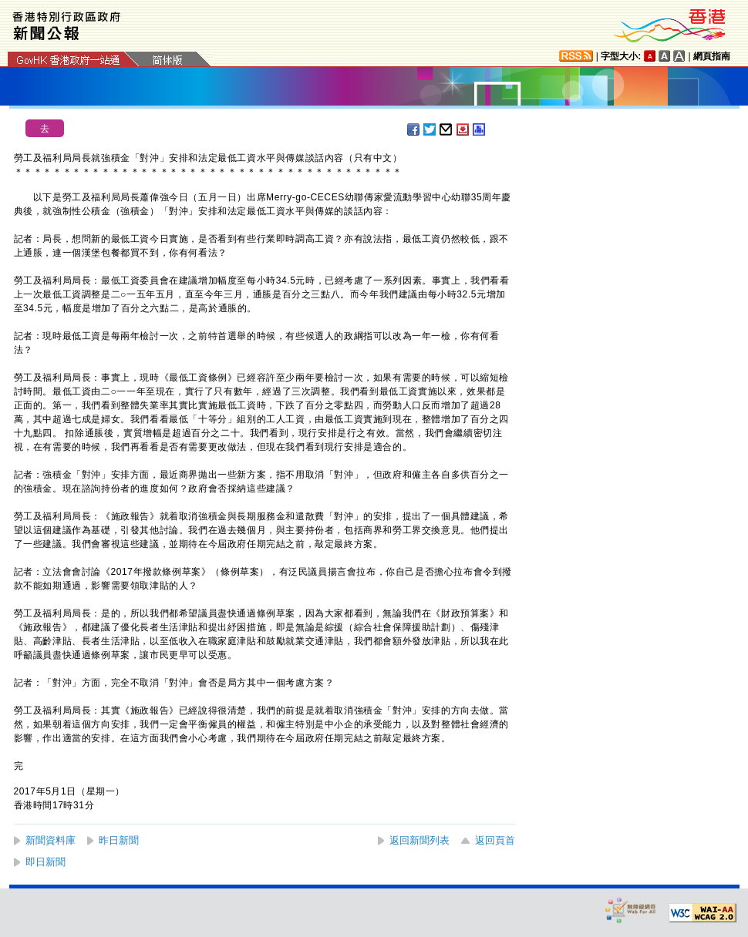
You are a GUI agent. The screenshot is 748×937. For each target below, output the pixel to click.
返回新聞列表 (419, 840)
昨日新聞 (119, 840)
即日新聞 (45, 862)
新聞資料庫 (50, 840)
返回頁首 (495, 840)
